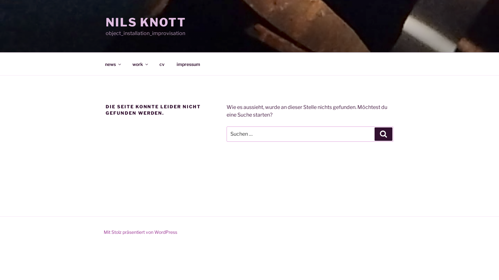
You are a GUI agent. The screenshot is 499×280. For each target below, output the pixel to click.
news (113, 64)
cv (162, 64)
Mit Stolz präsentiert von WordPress (140, 232)
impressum (188, 64)
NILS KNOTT (146, 22)
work (140, 64)
